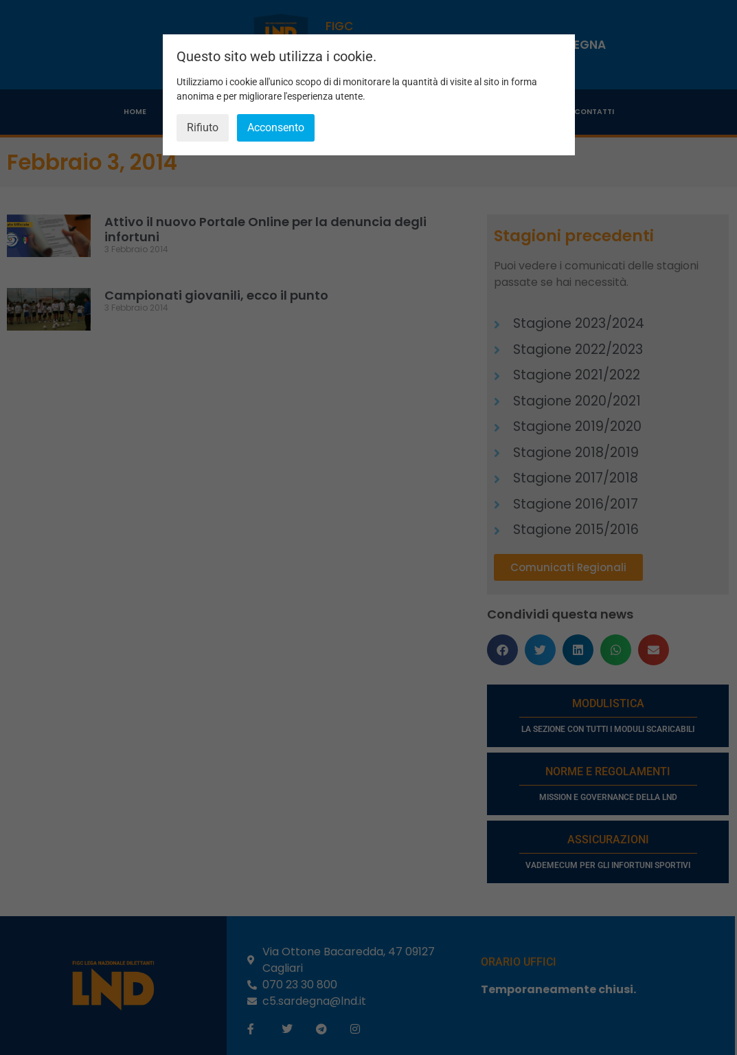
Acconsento (275, 127)
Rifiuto (202, 127)
